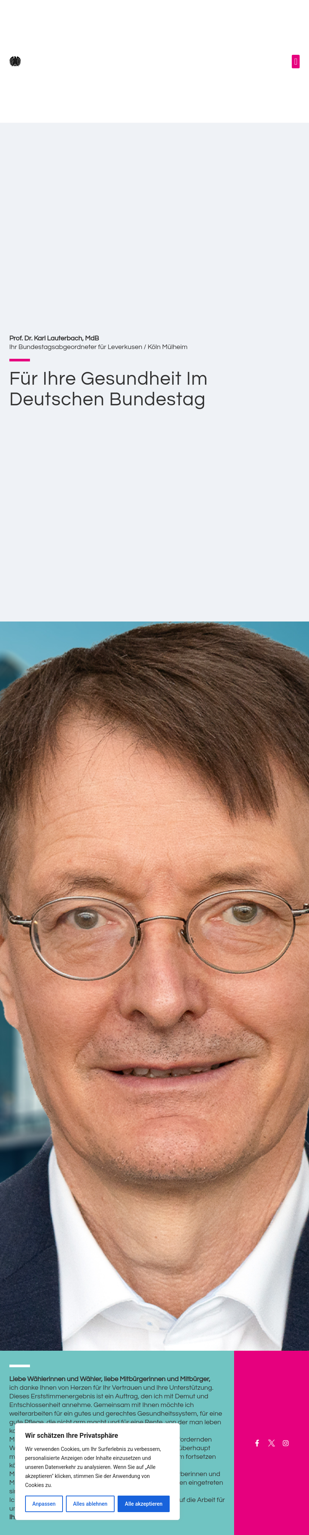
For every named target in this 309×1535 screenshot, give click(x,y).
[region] (97, 1471)
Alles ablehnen (90, 1504)
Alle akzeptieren (143, 1504)
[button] (296, 61)
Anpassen (43, 1504)
